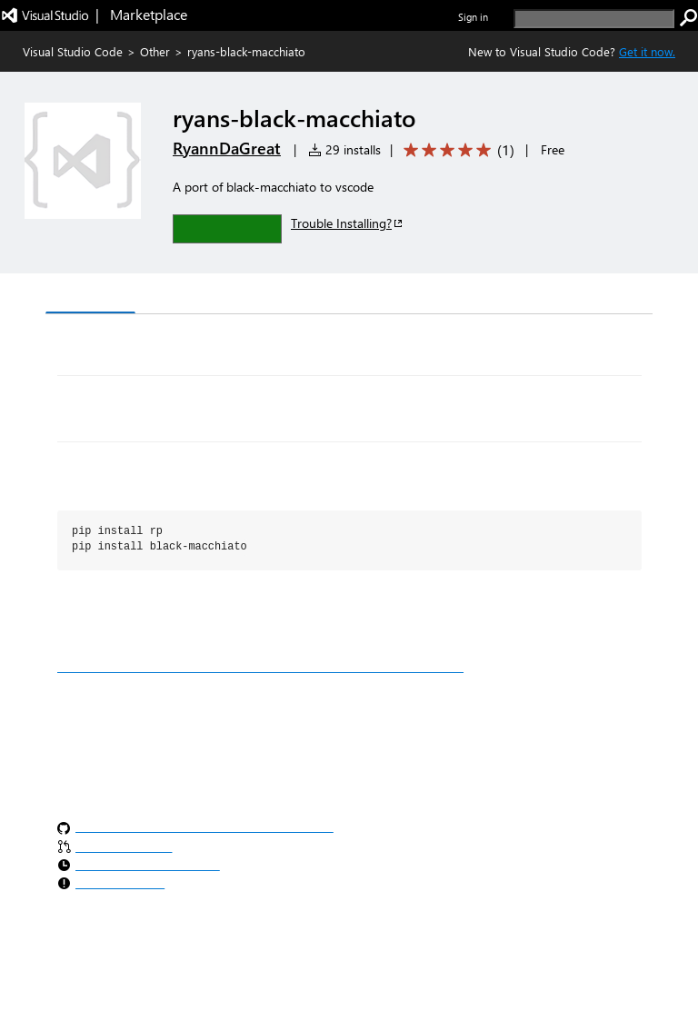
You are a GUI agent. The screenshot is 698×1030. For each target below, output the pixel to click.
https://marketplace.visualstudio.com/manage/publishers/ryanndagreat (260, 666)
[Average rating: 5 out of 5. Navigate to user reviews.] (456, 150)
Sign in (473, 17)
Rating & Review (399, 295)
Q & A (298, 295)
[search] (594, 18)
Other (155, 51)
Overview (90, 294)
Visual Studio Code (73, 51)
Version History (200, 295)
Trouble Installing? (347, 223)
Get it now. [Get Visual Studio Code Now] (647, 51)
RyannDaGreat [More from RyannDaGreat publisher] (227, 148)
